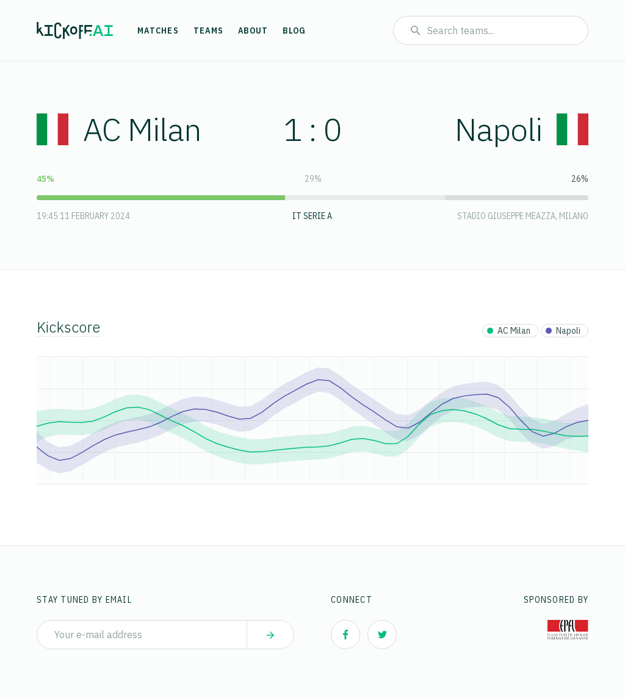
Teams (208, 30)
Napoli (521, 129)
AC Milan (119, 129)
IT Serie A (312, 216)
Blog (294, 30)
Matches (158, 30)
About (253, 30)
